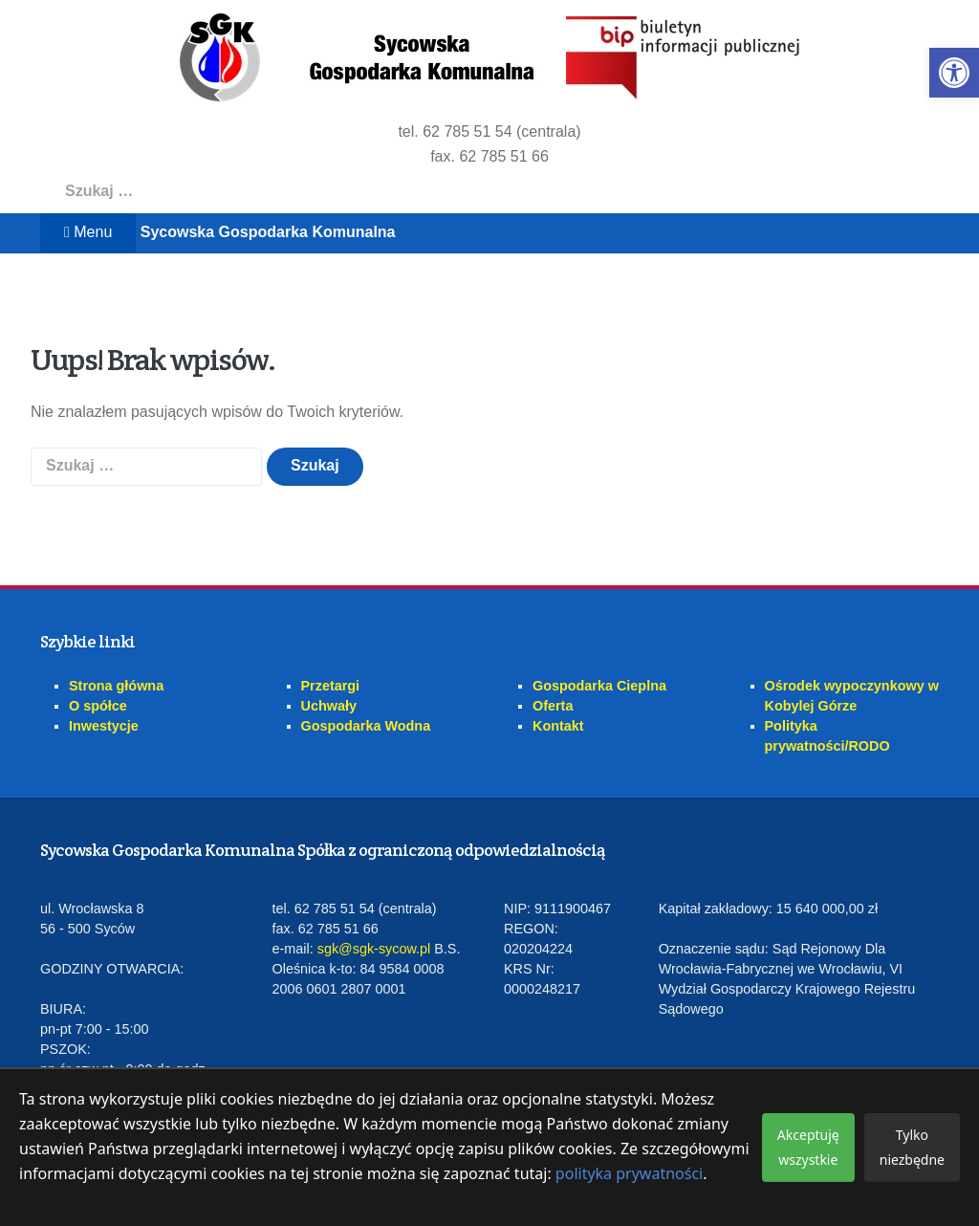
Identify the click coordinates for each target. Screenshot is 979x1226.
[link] (954, 73)
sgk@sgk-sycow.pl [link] (374, 948)
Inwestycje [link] (104, 725)
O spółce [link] (98, 705)
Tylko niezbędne (912, 1147)
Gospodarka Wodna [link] (366, 725)
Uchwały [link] (329, 705)
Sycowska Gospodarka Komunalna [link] (268, 232)
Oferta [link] (553, 705)
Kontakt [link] (558, 725)
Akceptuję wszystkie (808, 1147)
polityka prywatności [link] (629, 1173)
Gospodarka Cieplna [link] (599, 685)
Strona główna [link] (116, 685)
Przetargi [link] (330, 685)
